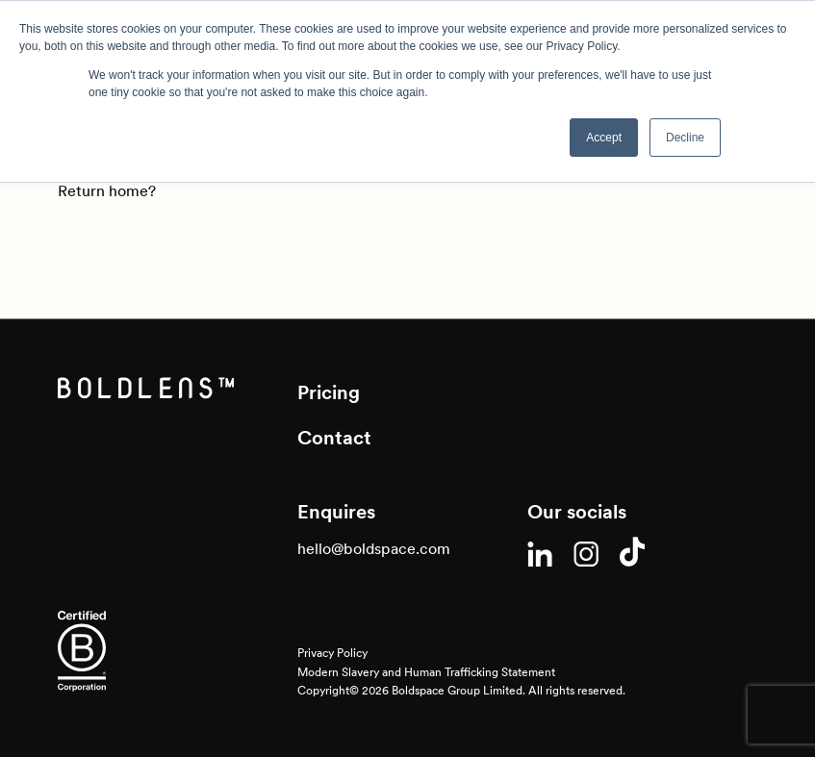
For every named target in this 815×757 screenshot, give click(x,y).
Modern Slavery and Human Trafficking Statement (426, 672)
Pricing (328, 392)
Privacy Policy (332, 652)
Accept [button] (604, 137)
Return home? (107, 190)
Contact (334, 437)
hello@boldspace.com (373, 548)
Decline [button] (685, 137)
